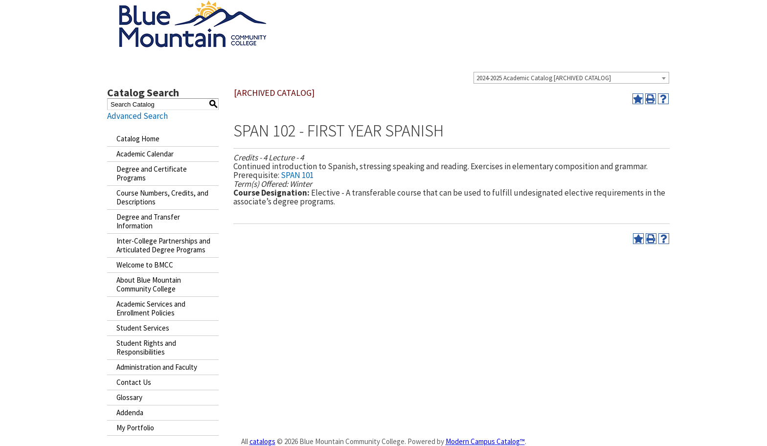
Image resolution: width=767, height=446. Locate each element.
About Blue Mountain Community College (148, 284)
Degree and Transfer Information (148, 221)
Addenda (129, 412)
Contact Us (133, 382)
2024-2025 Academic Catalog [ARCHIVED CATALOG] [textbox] (543, 78)
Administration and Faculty (156, 367)
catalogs (262, 441)
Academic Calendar (145, 153)
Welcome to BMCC (144, 264)
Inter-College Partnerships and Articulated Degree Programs (163, 245)
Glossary (129, 397)
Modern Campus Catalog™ (485, 441)
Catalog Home (137, 138)
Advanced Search (137, 116)
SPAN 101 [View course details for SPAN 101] (297, 175)
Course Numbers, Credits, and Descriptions (162, 197)
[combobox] (571, 78)
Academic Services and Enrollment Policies (150, 308)
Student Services (142, 328)
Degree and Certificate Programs (151, 173)
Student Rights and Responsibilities (146, 347)
